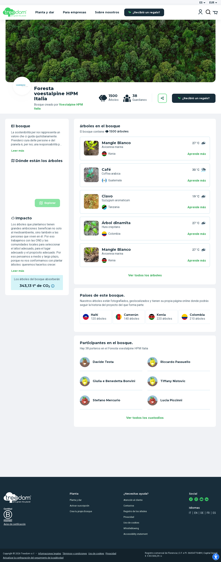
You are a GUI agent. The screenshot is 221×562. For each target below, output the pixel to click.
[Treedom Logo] (16, 12)
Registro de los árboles (135, 511)
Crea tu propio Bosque (81, 511)
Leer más (17, 150)
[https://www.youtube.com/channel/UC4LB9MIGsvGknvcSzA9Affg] (201, 499)
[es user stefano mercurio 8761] (111, 400)
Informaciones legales (49, 553)
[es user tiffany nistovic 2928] (178, 381)
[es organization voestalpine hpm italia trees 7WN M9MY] (91, 148)
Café (106, 169)
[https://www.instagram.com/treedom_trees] (196, 499)
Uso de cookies (131, 522)
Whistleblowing (131, 528)
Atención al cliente (133, 500)
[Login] (200, 12)
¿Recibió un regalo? (144, 12)
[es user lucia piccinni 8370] (178, 400)
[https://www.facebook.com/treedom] (191, 499)
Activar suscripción (79, 505)
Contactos (128, 505)
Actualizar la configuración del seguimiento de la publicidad (33, 558)
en (195, 512)
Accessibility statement (135, 534)
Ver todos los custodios (145, 418)
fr (208, 512)
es (214, 512)
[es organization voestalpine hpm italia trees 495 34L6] (91, 202)
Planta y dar (76, 500)
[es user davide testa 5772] (111, 362)
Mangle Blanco (116, 143)
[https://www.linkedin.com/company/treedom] (207, 499)
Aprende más (197, 154)
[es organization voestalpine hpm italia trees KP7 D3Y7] (91, 228)
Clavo (107, 196)
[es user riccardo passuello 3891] (178, 362)
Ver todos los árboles (145, 275)
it (190, 512)
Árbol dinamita (116, 223)
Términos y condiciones (75, 553)
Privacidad (128, 517)
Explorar (47, 203)
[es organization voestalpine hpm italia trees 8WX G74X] (91, 175)
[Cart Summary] (215, 12)
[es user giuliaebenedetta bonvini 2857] (111, 381)
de (202, 512)
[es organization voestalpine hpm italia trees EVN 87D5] (91, 255)
